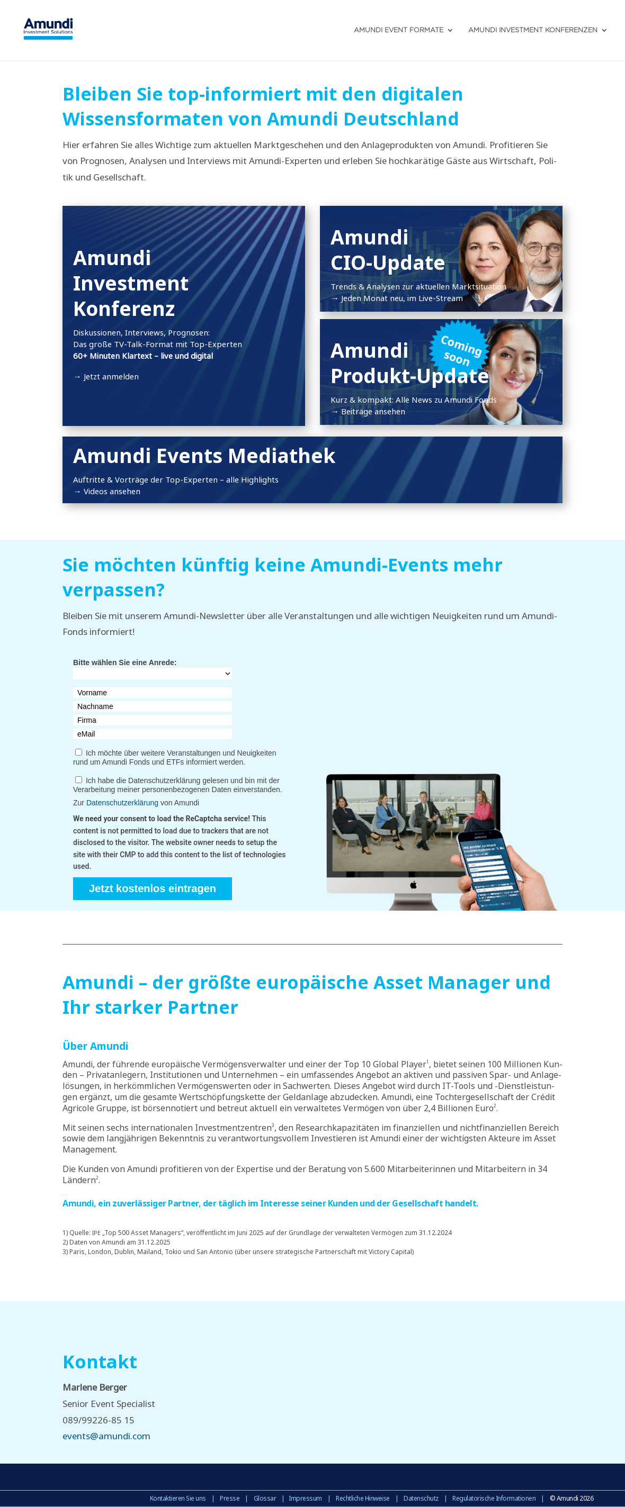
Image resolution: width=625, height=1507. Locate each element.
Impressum (305, 1498)
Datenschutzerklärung (122, 802)
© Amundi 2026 (572, 1498)
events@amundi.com (106, 1436)
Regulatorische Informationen (493, 1498)
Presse (229, 1498)
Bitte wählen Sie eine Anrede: (125, 662)
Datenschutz (421, 1498)
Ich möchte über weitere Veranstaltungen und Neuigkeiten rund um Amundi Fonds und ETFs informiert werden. (174, 757)
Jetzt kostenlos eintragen (152, 888)
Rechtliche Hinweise (363, 1498)
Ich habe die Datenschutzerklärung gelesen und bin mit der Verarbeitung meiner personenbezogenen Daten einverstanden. (177, 785)
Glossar (265, 1498)
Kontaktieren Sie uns (178, 1498)
